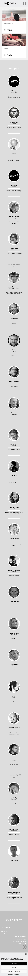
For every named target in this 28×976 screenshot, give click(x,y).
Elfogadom (14, 963)
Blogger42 (10, 30)
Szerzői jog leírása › (22, 939)
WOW (5, 30)
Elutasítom (14, 967)
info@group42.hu (5, 933)
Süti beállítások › (22, 943)
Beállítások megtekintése (14, 971)
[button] (26, 954)
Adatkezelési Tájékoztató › (20, 941)
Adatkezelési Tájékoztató (13, 974)
